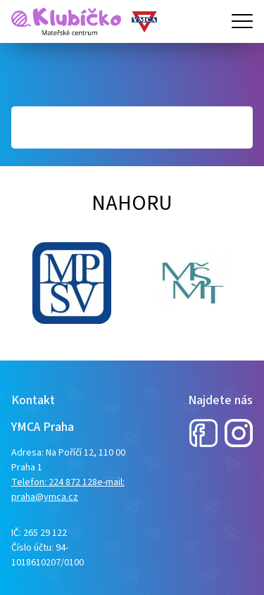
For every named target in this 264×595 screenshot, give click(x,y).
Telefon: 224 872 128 (54, 482)
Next (18, 283)
